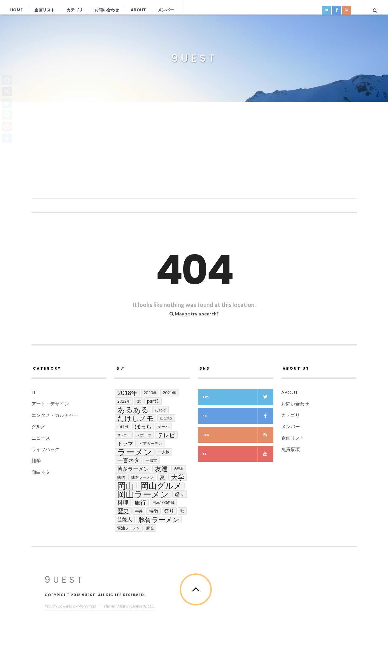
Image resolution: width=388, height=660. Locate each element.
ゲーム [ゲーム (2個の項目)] (163, 426)
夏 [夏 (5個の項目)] (162, 477)
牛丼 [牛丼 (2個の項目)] (139, 511)
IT (34, 392)
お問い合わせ (107, 10)
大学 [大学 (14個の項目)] (177, 477)
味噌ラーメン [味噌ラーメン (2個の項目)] (142, 477)
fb (237, 416)
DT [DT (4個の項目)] (139, 401)
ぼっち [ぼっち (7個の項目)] (143, 426)
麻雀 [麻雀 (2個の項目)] (150, 528)
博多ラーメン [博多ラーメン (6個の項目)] (133, 469)
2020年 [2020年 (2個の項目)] (150, 392)
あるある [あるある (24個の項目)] (133, 409)
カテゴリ (75, 10)
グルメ (39, 426)
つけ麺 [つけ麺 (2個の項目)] (123, 426)
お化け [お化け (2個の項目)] (160, 409)
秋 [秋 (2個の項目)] (182, 511)
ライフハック (46, 449)
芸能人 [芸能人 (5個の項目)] (124, 519)
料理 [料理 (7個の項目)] (122, 502)
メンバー (166, 10)
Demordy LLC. (143, 605)
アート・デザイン (50, 403)
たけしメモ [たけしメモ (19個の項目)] (135, 418)
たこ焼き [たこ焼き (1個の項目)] (166, 418)
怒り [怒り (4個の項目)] (179, 494)
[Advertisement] (194, 158)
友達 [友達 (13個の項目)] (161, 469)
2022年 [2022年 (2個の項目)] (123, 401)
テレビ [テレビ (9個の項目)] (166, 434)
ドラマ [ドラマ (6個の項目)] (125, 443)
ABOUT (138, 10)
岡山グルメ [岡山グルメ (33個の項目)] (161, 485)
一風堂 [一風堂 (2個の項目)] (151, 460)
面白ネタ (41, 472)
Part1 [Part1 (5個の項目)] (153, 401)
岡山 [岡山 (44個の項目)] (125, 485)
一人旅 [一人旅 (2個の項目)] (163, 452)
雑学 (36, 460)
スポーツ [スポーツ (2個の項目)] (143, 435)
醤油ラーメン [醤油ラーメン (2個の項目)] (128, 528)
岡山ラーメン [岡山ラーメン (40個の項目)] (143, 494)
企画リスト (44, 10)
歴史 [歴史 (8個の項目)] (123, 511)
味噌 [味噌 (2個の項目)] (121, 477)
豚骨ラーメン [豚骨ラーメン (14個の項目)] (158, 519)
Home (16, 10)
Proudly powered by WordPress (70, 605)
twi (237, 397)
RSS (237, 435)
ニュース (41, 437)
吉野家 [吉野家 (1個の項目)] (178, 469)
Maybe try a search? (194, 313)
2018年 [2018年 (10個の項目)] (127, 392)
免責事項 (290, 449)
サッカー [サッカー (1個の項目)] (123, 435)
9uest (194, 58)
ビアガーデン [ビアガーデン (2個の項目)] (150, 443)
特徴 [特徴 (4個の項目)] (153, 511)
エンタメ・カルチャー (55, 415)
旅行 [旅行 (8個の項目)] (140, 502)
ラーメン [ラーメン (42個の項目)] (134, 452)
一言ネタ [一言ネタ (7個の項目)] (128, 460)
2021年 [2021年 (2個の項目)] (169, 392)
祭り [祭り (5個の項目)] (169, 511)
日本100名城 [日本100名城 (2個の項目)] (163, 502)
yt (237, 454)
